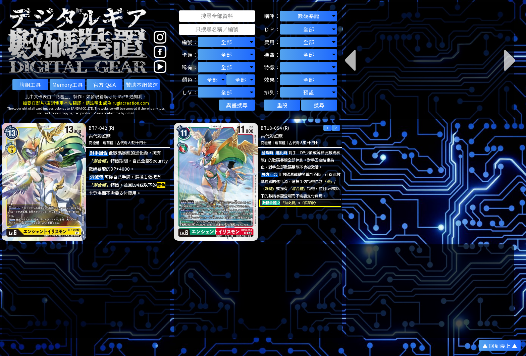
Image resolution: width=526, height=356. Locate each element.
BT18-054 (271, 128)
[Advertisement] (86, 291)
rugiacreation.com (131, 103)
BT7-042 (98, 128)
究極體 (94, 142)
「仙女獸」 (289, 202)
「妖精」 (268, 188)
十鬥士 (141, 142)
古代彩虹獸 (99, 136)
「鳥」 (328, 181)
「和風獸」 (309, 202)
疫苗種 (108, 142)
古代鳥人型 (126, 142)
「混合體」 (99, 161)
